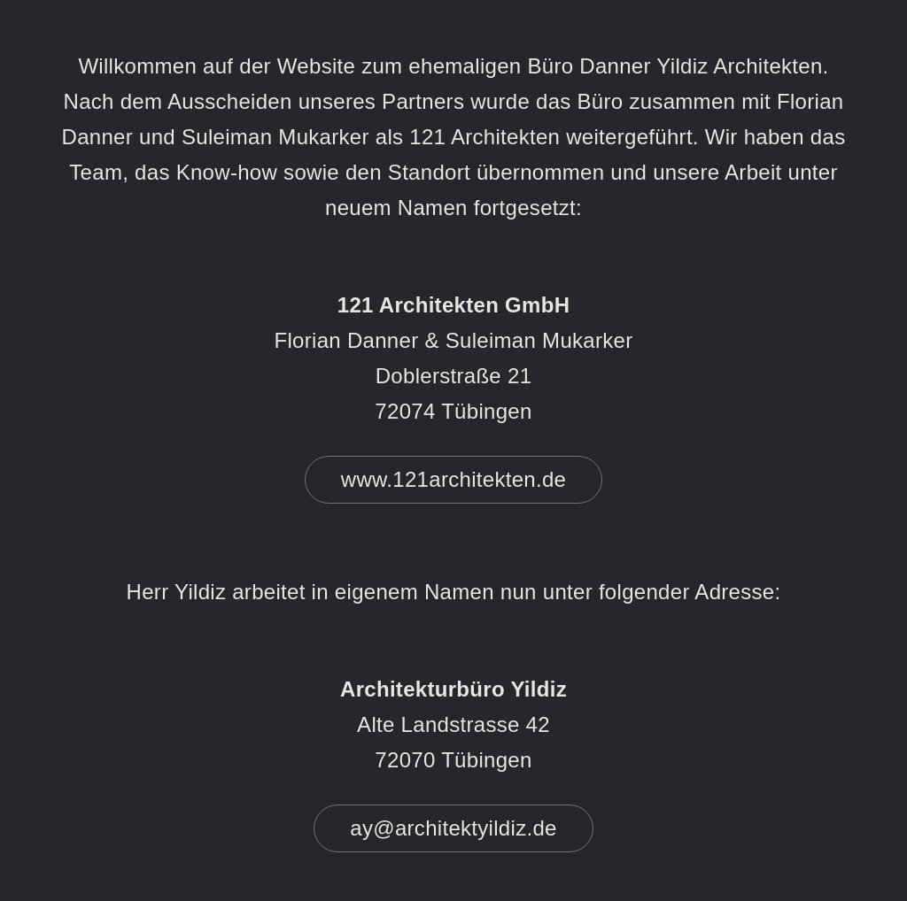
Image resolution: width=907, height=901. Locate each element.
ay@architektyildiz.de (453, 828)
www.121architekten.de (453, 479)
